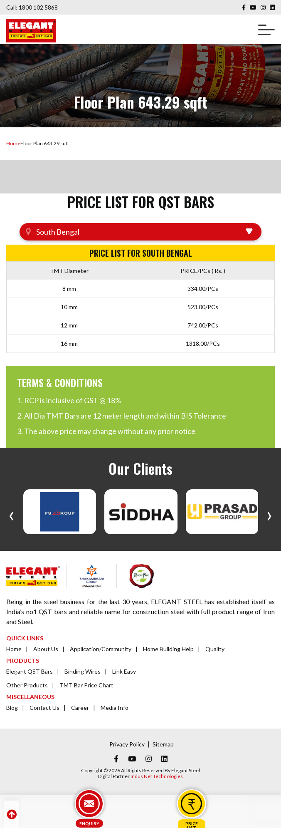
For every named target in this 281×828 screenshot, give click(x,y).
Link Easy (124, 671)
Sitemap (163, 744)
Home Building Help (168, 648)
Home (13, 143)
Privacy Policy (127, 744)
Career (80, 707)
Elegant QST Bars (29, 671)
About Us (45, 648)
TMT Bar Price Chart (86, 685)
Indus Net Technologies (157, 776)
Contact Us (44, 707)
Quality (214, 648)
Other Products (27, 685)
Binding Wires (82, 671)
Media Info (114, 707)
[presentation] (11, 513)
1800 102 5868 (38, 7)
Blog (12, 707)
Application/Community (100, 648)
